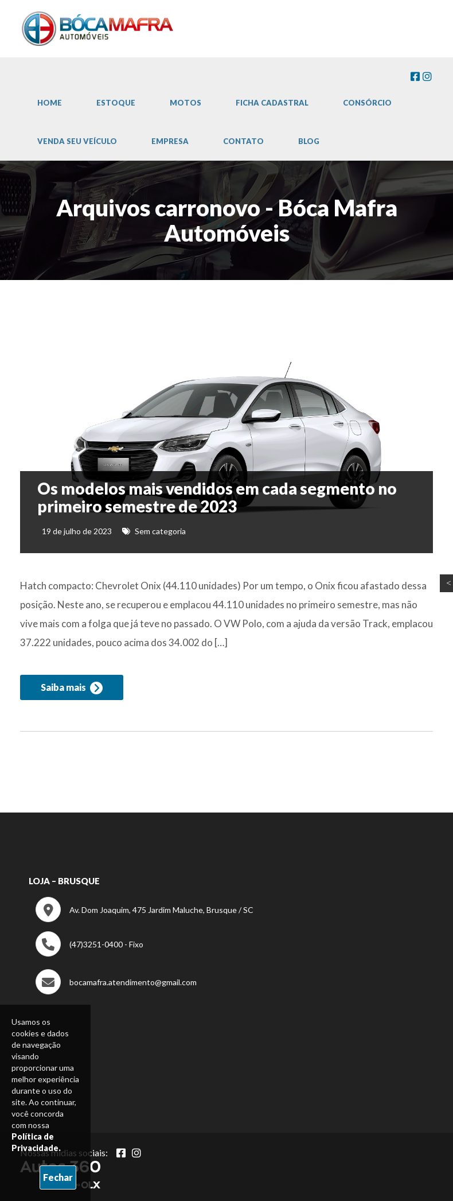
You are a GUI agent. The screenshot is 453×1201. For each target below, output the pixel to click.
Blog (308, 141)
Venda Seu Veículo (77, 141)
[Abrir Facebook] (121, 1152)
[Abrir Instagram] (136, 1152)
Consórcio (367, 102)
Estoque (115, 102)
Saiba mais (72, 688)
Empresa (170, 141)
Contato (243, 141)
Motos (185, 102)
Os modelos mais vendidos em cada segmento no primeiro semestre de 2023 (217, 497)
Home (49, 102)
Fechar (58, 1177)
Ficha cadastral (272, 102)
